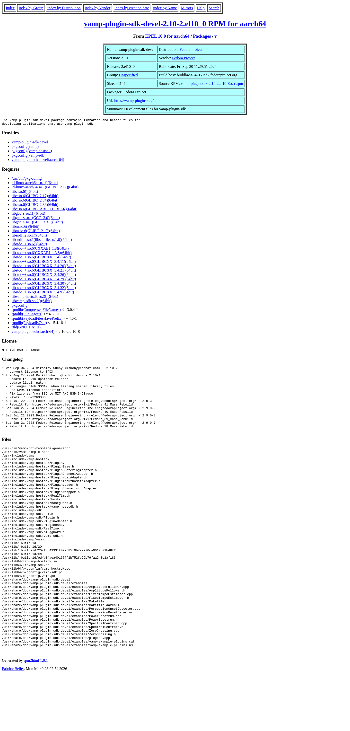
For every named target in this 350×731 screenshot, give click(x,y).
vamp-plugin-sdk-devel (30, 143)
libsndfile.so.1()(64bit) (29, 237)
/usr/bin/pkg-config (27, 180)
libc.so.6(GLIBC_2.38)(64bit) (35, 206)
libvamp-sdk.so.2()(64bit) (32, 302)
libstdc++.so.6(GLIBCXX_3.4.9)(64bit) (43, 293)
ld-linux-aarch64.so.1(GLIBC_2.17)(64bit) (45, 188)
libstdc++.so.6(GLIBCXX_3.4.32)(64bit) (44, 289)
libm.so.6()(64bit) (25, 228)
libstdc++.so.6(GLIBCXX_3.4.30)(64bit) (44, 285)
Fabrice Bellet (13, 725)
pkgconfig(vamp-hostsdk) (32, 152)
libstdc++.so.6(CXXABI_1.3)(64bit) (40, 250)
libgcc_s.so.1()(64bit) (28, 215)
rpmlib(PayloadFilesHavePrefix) (37, 320)
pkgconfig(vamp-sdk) (28, 157)
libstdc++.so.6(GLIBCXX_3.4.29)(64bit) (44, 280)
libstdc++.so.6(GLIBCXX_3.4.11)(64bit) (44, 263)
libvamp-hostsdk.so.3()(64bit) (35, 298)
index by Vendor (97, 8)
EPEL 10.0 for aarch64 (167, 36)
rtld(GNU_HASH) (26, 328)
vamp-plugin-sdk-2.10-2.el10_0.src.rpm (212, 83)
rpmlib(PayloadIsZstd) (29, 324)
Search (214, 8)
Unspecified (128, 75)
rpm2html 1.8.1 (36, 716)
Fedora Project (191, 49)
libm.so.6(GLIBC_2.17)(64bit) (36, 232)
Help (201, 8)
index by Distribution (64, 8)
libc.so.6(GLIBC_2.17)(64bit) (35, 197)
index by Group (31, 8)
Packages (202, 36)
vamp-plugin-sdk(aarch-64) (33, 333)
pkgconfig (19, 307)
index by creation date (131, 8)
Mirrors (187, 8)
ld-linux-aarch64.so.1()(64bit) (35, 184)
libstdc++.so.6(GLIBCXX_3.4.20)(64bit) (44, 267)
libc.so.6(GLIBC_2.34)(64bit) (35, 202)
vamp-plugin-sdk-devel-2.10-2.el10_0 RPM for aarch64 (175, 23)
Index (10, 8)
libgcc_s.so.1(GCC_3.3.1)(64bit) (37, 223)
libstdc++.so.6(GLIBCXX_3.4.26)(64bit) (44, 276)
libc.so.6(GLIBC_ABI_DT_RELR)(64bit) (44, 210)
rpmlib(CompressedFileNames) (36, 311)
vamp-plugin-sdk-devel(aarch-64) (38, 161)
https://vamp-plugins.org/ (134, 100)
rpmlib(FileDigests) (27, 315)
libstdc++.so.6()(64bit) (29, 245)
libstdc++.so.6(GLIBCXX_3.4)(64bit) (41, 258)
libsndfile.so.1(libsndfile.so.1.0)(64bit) (42, 241)
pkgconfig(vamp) (25, 148)
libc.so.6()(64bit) (25, 193)
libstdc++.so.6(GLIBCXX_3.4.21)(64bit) (44, 272)
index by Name (165, 8)
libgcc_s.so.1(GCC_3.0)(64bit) (36, 219)
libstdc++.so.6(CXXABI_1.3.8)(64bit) (41, 254)
